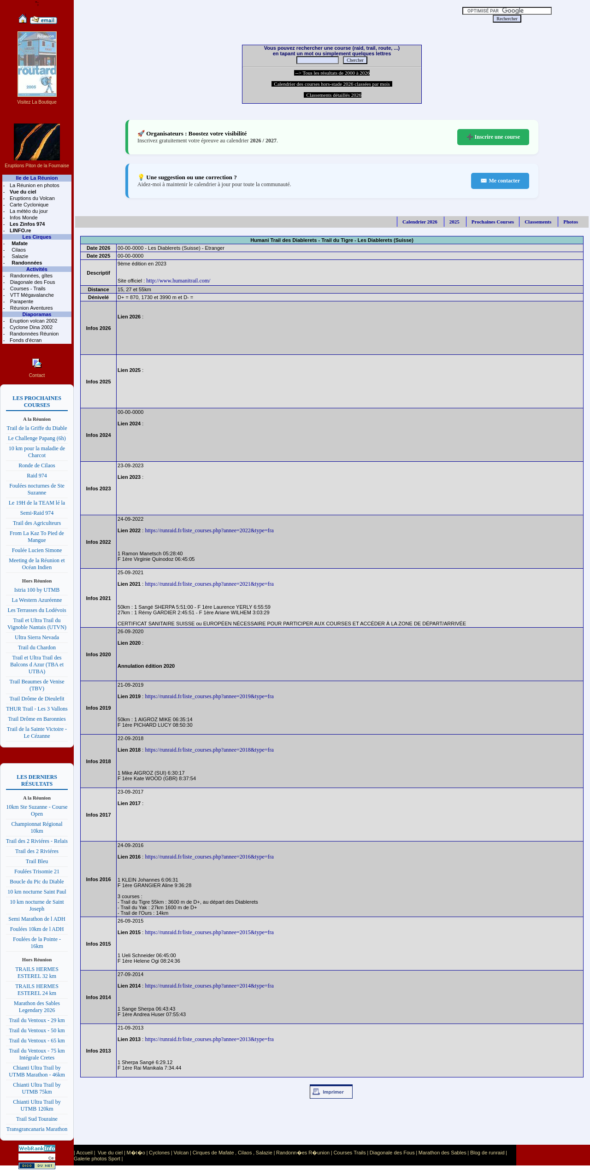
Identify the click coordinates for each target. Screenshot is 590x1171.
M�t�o (136, 1152)
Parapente (21, 301)
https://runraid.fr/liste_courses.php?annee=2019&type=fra (209, 696)
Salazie (19, 256)
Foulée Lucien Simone (37, 550)
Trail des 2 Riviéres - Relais (37, 841)
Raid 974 (37, 475)
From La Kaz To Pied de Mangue (37, 536)
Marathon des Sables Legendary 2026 (37, 1006)
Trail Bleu (37, 861)
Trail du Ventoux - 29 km (37, 1020)
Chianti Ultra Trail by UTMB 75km (37, 1088)
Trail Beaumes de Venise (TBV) (37, 685)
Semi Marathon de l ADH (36, 919)
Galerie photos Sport (97, 1158)
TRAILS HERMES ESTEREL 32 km (37, 972)
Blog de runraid (487, 1152)
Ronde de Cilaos (36, 465)
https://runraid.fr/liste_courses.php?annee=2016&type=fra (209, 856)
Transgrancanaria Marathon (37, 1129)
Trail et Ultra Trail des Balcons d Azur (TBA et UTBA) (37, 664)
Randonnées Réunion (33, 333)
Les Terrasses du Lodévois (36, 610)
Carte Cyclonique (28, 204)
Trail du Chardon (37, 647)
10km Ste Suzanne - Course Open (36, 810)
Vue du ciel (110, 1152)
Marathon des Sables (442, 1152)
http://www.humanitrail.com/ (178, 280)
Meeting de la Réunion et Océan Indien (37, 564)
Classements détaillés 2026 (332, 95)
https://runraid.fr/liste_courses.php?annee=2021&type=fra (209, 584)
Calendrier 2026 (419, 221)
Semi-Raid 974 (36, 513)
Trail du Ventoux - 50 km (37, 1030)
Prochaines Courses (493, 221)
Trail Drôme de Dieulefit (36, 698)
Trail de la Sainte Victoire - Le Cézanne (37, 732)
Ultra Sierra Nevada (37, 637)
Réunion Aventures (31, 308)
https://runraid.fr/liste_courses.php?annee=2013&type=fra (209, 1039)
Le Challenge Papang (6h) (37, 438)
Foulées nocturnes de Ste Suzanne (37, 489)
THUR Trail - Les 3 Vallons (36, 709)
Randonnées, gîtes (31, 275)
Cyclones (159, 1152)
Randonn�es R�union (303, 1152)
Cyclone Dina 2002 (30, 327)
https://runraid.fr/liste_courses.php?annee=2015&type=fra (209, 932)
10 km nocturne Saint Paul (36, 892)
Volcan (181, 1152)
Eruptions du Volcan (31, 198)
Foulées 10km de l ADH (37, 929)
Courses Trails (349, 1152)
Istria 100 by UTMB (36, 590)
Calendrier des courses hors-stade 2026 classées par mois (331, 84)
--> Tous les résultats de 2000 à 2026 (332, 73)
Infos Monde (23, 217)
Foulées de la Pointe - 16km (37, 942)
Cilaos (18, 250)
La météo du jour (28, 211)
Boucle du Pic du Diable (37, 881)
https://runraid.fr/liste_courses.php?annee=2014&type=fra (209, 986)
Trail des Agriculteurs (37, 523)
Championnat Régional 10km (37, 827)
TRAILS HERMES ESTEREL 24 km (37, 989)
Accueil (84, 1152)
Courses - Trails (27, 288)
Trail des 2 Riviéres (37, 851)
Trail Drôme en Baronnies (36, 719)
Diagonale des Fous (32, 282)
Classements (538, 221)
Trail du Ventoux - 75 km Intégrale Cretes (37, 1054)
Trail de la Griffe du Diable (37, 428)
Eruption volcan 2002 (32, 321)
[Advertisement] (259, 14)
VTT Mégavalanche (31, 295)
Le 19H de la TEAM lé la (37, 503)
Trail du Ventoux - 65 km (37, 1040)
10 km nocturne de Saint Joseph (37, 905)
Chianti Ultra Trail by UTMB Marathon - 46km (37, 1071)
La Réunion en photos (33, 185)
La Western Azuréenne (37, 600)
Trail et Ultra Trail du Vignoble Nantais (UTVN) (36, 623)
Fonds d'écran (24, 340)
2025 (454, 221)
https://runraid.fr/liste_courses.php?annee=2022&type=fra (209, 530)
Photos (570, 221)
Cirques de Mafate (213, 1152)
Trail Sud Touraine (37, 1119)
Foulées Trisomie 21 (36, 871)
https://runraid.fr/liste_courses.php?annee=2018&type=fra (209, 750)
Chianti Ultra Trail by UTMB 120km (37, 1105)
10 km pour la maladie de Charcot (37, 452)
